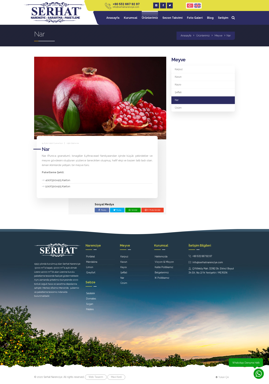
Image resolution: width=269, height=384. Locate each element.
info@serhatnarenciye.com (126, 6)
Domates (91, 298)
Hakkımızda (161, 256)
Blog (210, 17)
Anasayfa (112, 17)
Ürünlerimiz (150, 17)
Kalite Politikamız (164, 267)
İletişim (223, 17)
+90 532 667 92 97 (126, 4)
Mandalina (91, 261)
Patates (90, 309)
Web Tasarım (96, 377)
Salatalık (90, 293)
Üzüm (178, 107)
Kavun (178, 76)
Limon (89, 267)
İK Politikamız (162, 277)
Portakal (90, 256)
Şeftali (178, 92)
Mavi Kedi (116, 377)
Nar (177, 100)
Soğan (89, 304)
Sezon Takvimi (172, 17)
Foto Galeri (195, 17)
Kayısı (178, 84)
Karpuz (179, 69)
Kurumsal (130, 17)
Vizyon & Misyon (164, 261)
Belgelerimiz (162, 272)
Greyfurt (90, 272)
